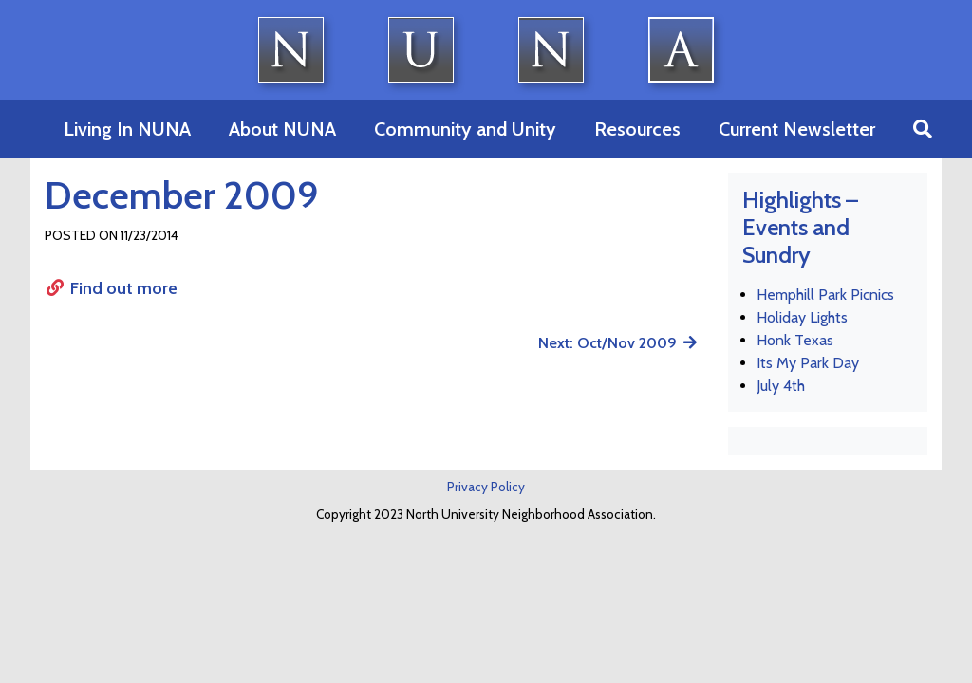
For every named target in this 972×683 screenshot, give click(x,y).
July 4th (781, 386)
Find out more (111, 288)
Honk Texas (795, 340)
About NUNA (282, 129)
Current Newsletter (797, 129)
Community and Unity (465, 129)
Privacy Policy (486, 486)
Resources (637, 129)
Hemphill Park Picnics (825, 295)
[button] (922, 129)
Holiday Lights (802, 317)
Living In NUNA (127, 129)
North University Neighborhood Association (486, 50)
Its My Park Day (808, 363)
